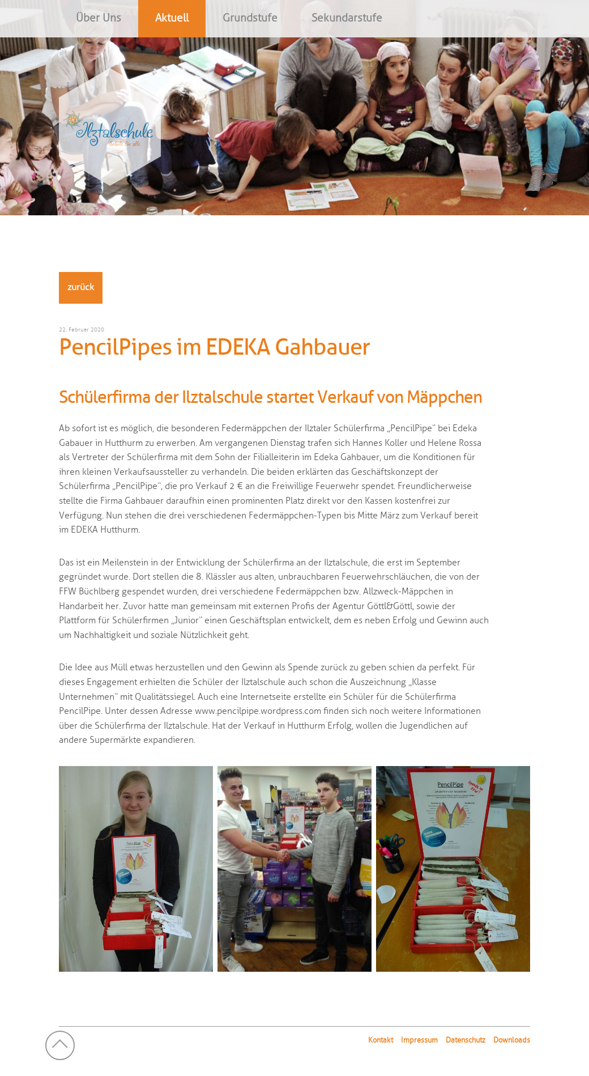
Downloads (511, 1040)
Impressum (419, 1040)
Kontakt (380, 1040)
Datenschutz (465, 1040)
